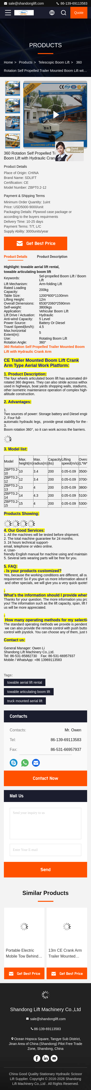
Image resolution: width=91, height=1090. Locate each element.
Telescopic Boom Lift (53, 62)
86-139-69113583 (71, 3)
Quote (78, 13)
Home (8, 62)
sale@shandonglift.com (24, 3)
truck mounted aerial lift (24, 701)
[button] (13, 146)
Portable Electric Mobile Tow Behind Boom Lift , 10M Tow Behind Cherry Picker (67, 953)
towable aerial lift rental (24, 682)
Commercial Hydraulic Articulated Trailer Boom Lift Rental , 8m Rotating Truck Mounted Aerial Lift (24, 953)
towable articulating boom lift (28, 692)
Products (25, 62)
